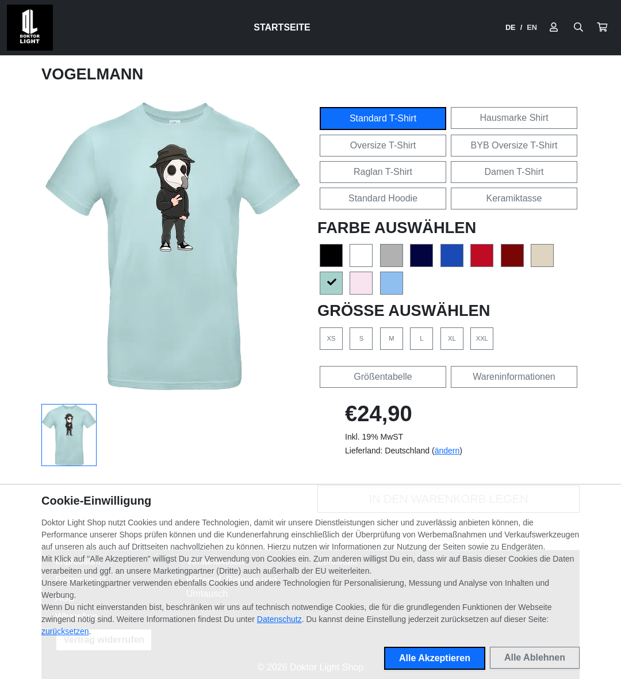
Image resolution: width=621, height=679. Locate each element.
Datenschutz (279, 619)
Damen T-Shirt (514, 172)
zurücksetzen (65, 631)
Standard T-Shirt (383, 118)
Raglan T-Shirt (383, 172)
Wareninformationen (514, 377)
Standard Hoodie (382, 198)
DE (510, 27)
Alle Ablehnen (534, 657)
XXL (482, 338)
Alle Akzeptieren (434, 658)
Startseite (282, 27)
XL (452, 338)
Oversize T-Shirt (383, 145)
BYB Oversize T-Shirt (514, 145)
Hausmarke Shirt (514, 118)
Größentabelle (383, 377)
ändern (447, 450)
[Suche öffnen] (578, 27)
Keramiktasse (514, 198)
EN (532, 27)
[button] (602, 27)
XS (331, 338)
